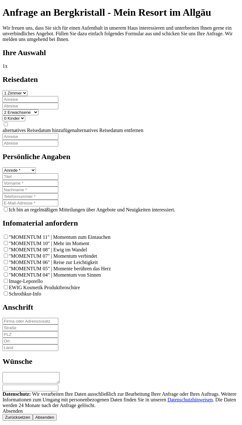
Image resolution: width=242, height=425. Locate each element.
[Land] (30, 347)
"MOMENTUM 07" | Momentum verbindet (53, 256)
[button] (73, 130)
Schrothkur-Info (25, 293)
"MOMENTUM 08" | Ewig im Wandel (48, 249)
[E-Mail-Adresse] (30, 203)
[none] (6, 124)
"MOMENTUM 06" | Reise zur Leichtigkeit (53, 262)
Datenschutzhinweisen (190, 401)
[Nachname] (30, 190)
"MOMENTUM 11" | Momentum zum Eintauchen (60, 237)
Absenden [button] (13, 413)
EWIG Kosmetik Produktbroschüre (44, 287)
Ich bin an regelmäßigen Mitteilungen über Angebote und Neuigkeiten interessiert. (92, 209)
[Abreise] (30, 106)
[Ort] (30, 341)
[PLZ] (30, 334)
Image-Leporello (26, 281)
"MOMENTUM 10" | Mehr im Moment (49, 243)
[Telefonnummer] (30, 196)
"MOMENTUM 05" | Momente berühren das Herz (60, 268)
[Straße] (30, 327)
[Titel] (30, 176)
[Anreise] (30, 99)
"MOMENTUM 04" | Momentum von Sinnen (55, 275)
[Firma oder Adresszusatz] (30, 321)
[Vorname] (30, 183)
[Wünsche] (34, 378)
